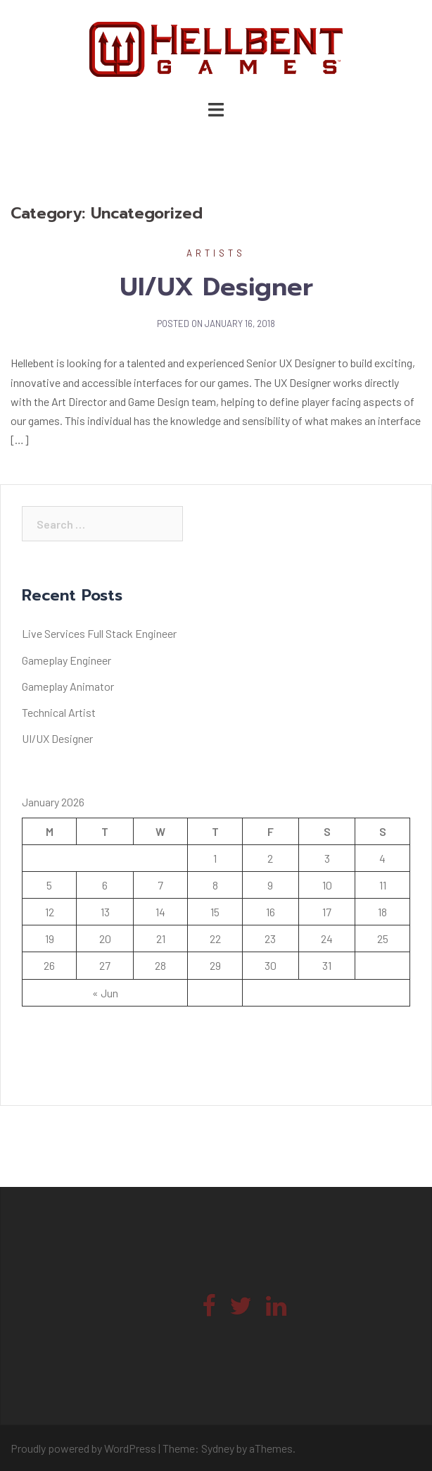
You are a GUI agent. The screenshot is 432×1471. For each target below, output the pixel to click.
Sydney (217, 1448)
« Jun (105, 992)
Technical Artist (59, 712)
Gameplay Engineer (66, 660)
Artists (216, 253)
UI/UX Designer (216, 287)
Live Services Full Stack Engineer (99, 633)
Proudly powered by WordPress (83, 1448)
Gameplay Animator (68, 686)
